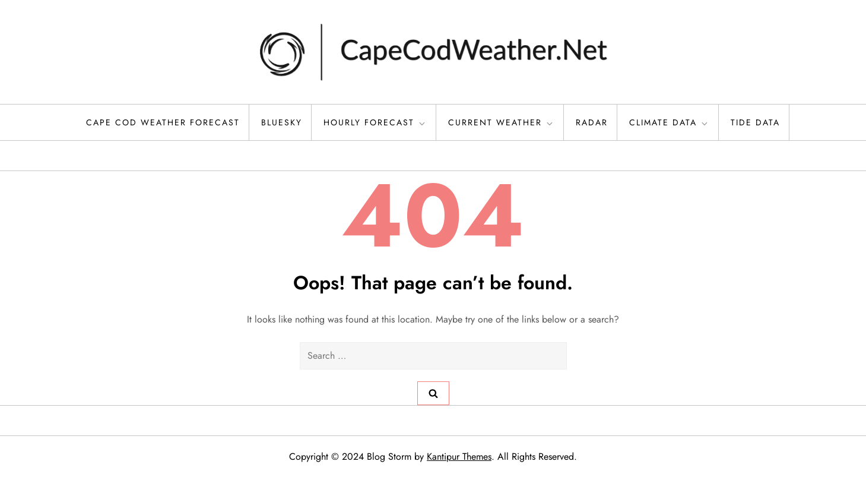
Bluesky (281, 122)
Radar (592, 122)
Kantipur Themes (459, 456)
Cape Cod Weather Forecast (163, 122)
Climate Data (669, 122)
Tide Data (755, 122)
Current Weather (501, 122)
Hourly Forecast (375, 122)
